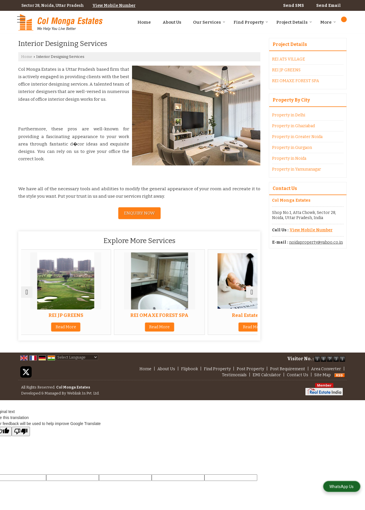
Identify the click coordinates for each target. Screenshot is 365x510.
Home (144, 22)
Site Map (322, 375)
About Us (172, 22)
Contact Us (297, 375)
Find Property (251, 22)
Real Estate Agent (219, 315)
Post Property (250, 369)
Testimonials (234, 375)
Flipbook (189, 369)
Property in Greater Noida (297, 136)
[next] (251, 292)
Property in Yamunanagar (296, 169)
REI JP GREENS (59, 315)
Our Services (209, 22)
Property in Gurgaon (292, 147)
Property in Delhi (288, 115)
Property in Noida (289, 158)
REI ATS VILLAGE (288, 59)
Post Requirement (287, 369)
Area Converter (326, 369)
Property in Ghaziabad (293, 126)
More (328, 22)
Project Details (294, 22)
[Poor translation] (21, 431)
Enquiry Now (139, 213)
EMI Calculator (267, 375)
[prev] (27, 292)
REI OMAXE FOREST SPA (139, 315)
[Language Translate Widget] (77, 357)
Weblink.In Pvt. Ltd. (83, 393)
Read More (59, 327)
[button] (113, 5)
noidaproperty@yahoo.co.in (316, 242)
